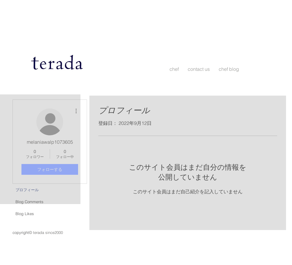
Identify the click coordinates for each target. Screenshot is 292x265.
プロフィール (27, 189)
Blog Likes (24, 213)
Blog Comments (29, 201)
